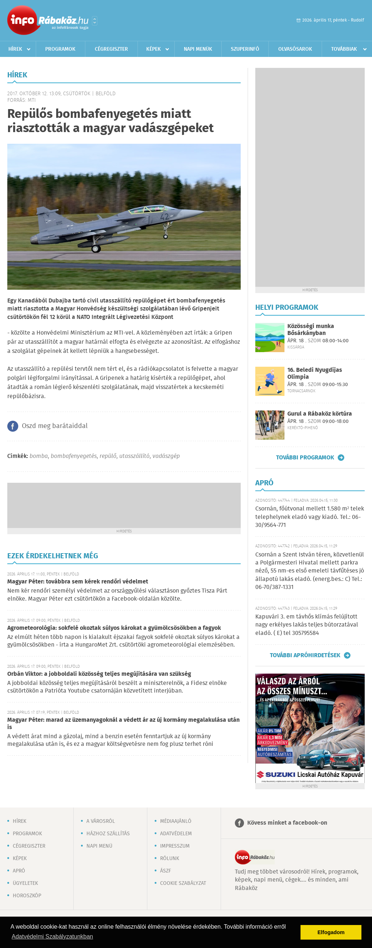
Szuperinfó (245, 49)
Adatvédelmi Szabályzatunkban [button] (52, 936)
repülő (108, 456)
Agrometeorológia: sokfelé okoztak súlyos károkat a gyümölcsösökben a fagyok (114, 628)
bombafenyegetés (74, 456)
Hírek (15, 49)
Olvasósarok (295, 49)
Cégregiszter (111, 49)
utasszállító (134, 456)
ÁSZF (165, 871)
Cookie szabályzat (183, 883)
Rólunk (169, 859)
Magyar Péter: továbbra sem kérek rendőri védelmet (77, 581)
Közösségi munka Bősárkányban (310, 330)
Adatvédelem (176, 834)
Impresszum (175, 846)
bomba (39, 456)
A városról (100, 821)
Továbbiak (344, 49)
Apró (19, 871)
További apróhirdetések (305, 655)
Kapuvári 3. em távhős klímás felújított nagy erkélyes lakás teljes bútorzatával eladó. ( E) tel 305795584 (306, 625)
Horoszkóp (27, 896)
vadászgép (166, 456)
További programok (305, 457)
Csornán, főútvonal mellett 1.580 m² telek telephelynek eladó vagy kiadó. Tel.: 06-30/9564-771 (309, 517)
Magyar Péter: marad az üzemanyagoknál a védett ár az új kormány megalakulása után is (123, 724)
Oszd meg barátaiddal (55, 426)
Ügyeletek (25, 883)
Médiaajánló (175, 821)
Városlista (94, 21)
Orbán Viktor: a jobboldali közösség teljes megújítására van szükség (99, 674)
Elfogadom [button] (331, 932)
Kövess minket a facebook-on (287, 823)
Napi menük (198, 49)
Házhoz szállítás (108, 834)
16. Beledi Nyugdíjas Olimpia (314, 374)
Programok (60, 49)
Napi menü (99, 846)
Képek (153, 49)
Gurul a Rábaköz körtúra (319, 414)
